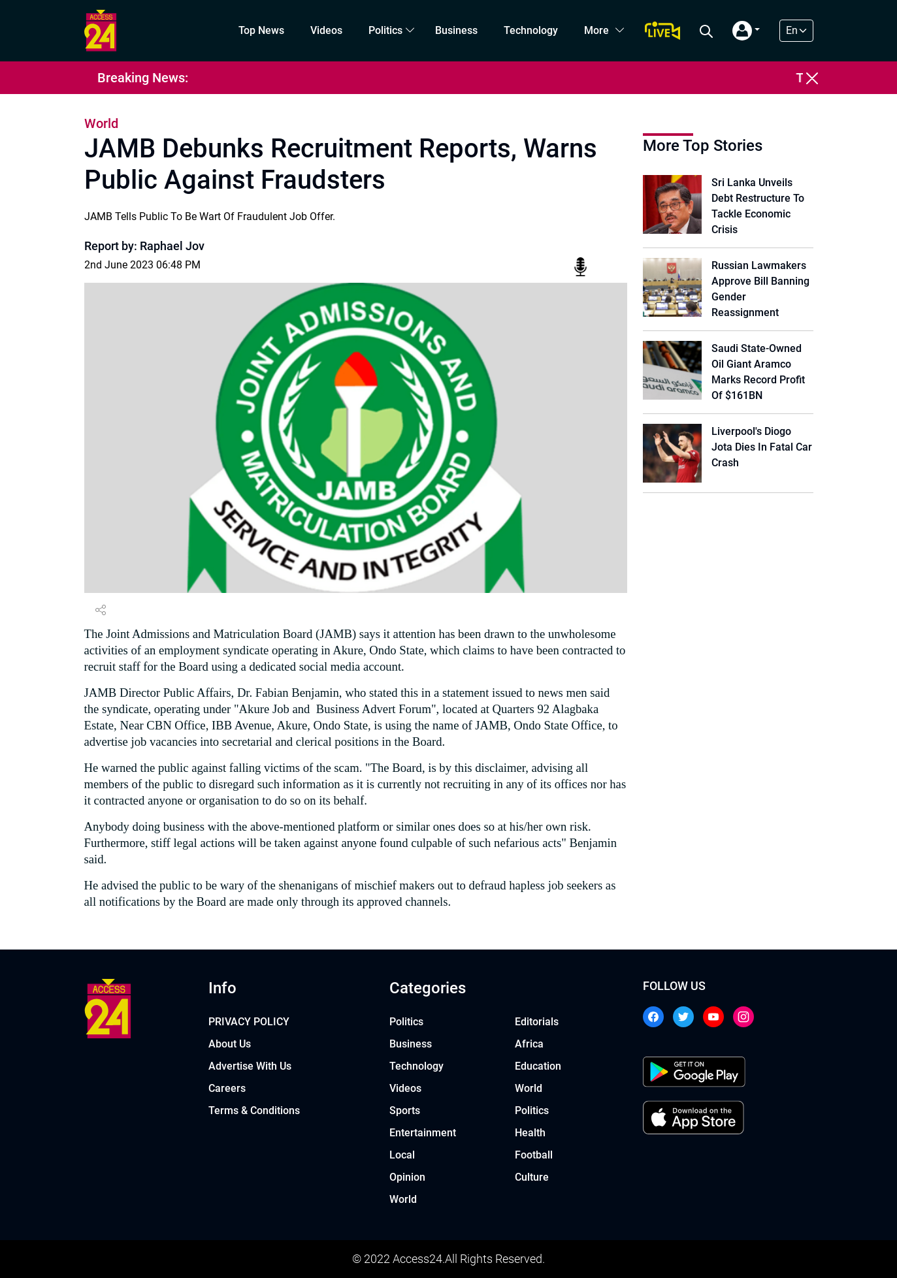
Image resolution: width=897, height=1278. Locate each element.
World (403, 1199)
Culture (532, 1177)
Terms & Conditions (254, 1110)
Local (402, 1155)
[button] (746, 30)
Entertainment (422, 1132)
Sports (404, 1110)
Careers (227, 1088)
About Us (229, 1044)
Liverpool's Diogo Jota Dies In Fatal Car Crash (761, 447)
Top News (261, 30)
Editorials (537, 1021)
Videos (326, 30)
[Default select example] (796, 30)
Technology (531, 30)
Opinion (407, 1177)
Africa (529, 1044)
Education (538, 1066)
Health (530, 1132)
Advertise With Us (249, 1066)
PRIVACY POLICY (248, 1021)
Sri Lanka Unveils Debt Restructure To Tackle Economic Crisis (757, 206)
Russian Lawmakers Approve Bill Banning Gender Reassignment (760, 289)
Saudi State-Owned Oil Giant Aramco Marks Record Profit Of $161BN (758, 372)
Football (534, 1155)
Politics (385, 30)
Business (456, 30)
